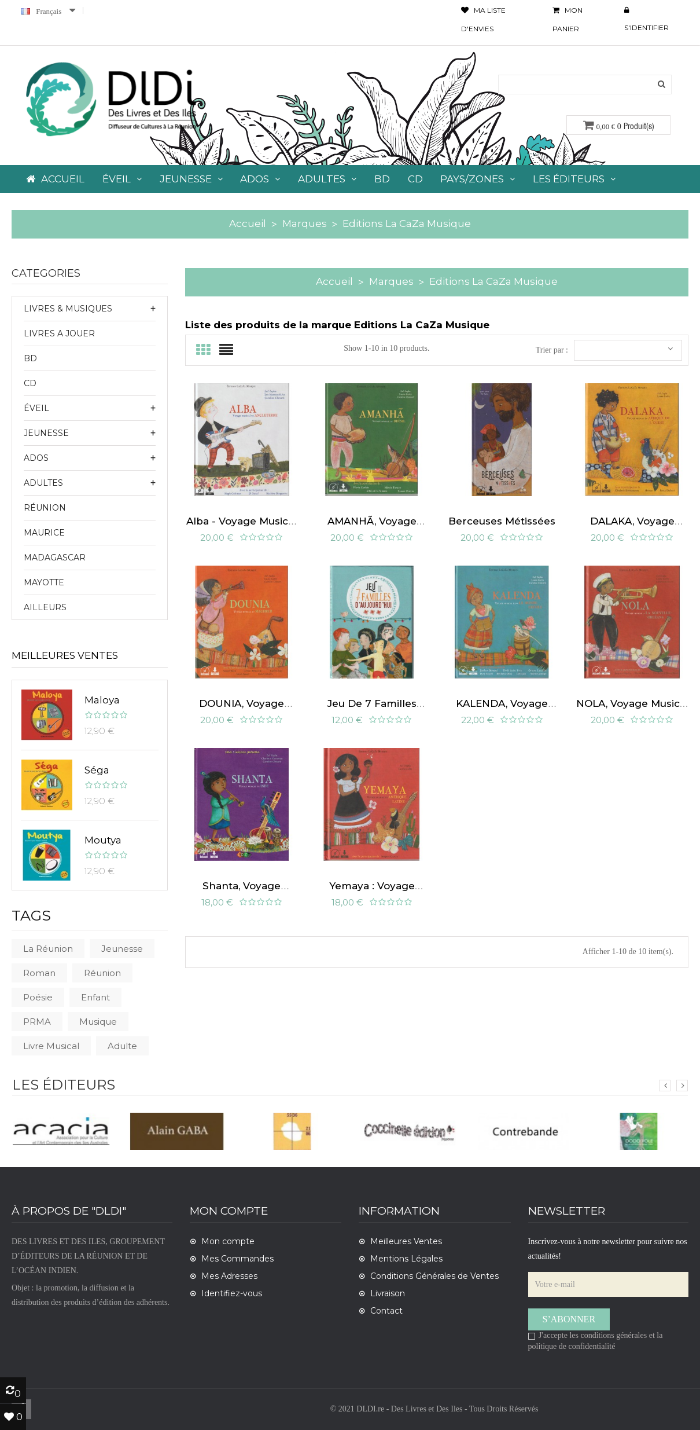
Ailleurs (45, 607)
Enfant (95, 997)
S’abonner (569, 1319)
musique (98, 1021)
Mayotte (44, 582)
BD (30, 358)
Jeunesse (122, 948)
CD (30, 383)
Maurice (44, 532)
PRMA (37, 1021)
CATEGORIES (46, 274)
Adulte (122, 1045)
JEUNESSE (46, 433)
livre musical (51, 1045)
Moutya (102, 840)
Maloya (102, 700)
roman (39, 972)
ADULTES (43, 483)
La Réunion (48, 948)
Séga (96, 770)
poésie (38, 997)
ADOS (36, 458)
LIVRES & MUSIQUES (68, 308)
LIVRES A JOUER (59, 333)
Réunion (45, 508)
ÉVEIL (36, 408)
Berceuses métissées (501, 514)
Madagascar (55, 557)
